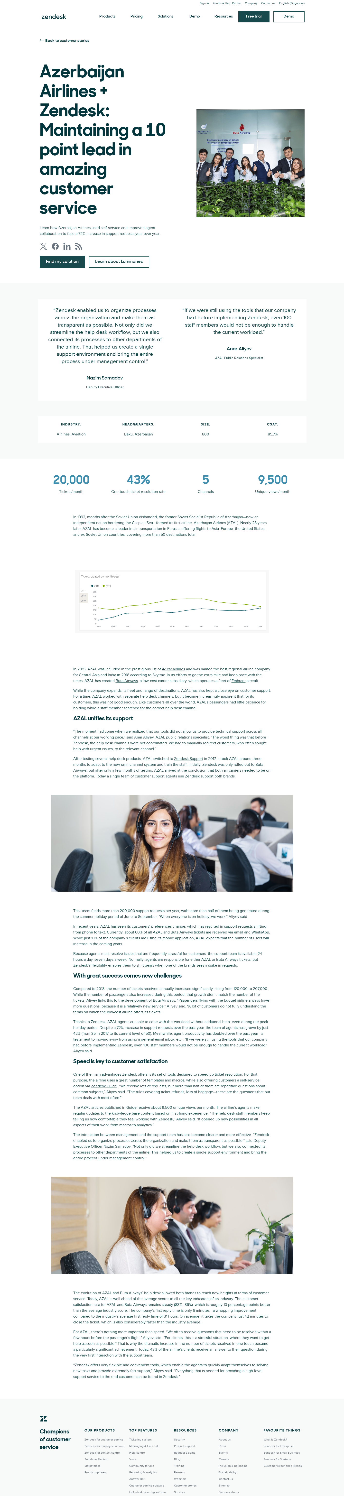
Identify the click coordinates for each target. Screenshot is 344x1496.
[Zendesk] (43, 1426)
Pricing (136, 16)
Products (107, 16)
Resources (223, 16)
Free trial (253, 16)
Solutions (166, 16)
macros (178, 1080)
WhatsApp (260, 932)
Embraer (239, 680)
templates (155, 1080)
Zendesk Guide (104, 1086)
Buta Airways (127, 680)
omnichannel (132, 764)
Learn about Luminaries (119, 261)
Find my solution (62, 261)
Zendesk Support (188, 758)
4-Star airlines (173, 669)
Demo (194, 16)
